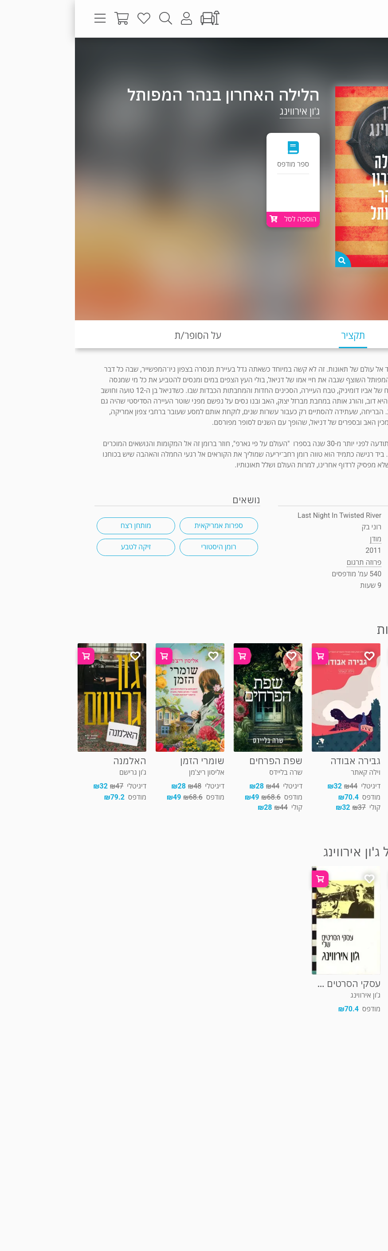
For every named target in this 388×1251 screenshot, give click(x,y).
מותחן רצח (61, 525)
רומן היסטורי (143, 547)
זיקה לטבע (61, 547)
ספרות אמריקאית (143, 525)
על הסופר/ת (123, 335)
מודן (300, 539)
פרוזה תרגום (345, 55)
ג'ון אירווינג (225, 111)
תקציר (278, 335)
